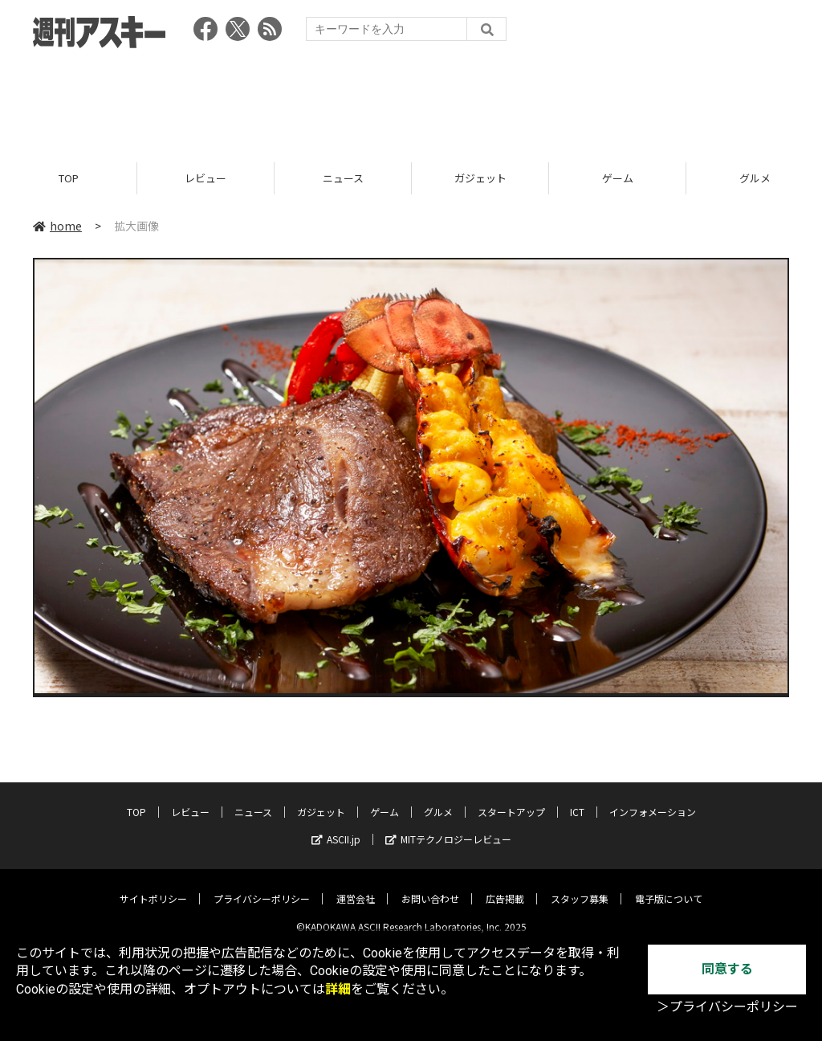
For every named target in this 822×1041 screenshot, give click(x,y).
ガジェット (480, 178)
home (57, 226)
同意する (727, 969)
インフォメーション (652, 799)
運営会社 (355, 886)
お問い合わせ (430, 886)
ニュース (343, 178)
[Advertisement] (411, 100)
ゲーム (617, 178)
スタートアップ (511, 799)
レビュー (205, 178)
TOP (69, 178)
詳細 (338, 989)
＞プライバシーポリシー (727, 1006)
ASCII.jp (335, 827)
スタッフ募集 (579, 886)
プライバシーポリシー (262, 886)
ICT (577, 799)
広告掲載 (505, 886)
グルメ (438, 799)
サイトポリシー (153, 886)
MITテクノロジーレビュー (448, 827)
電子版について (668, 886)
